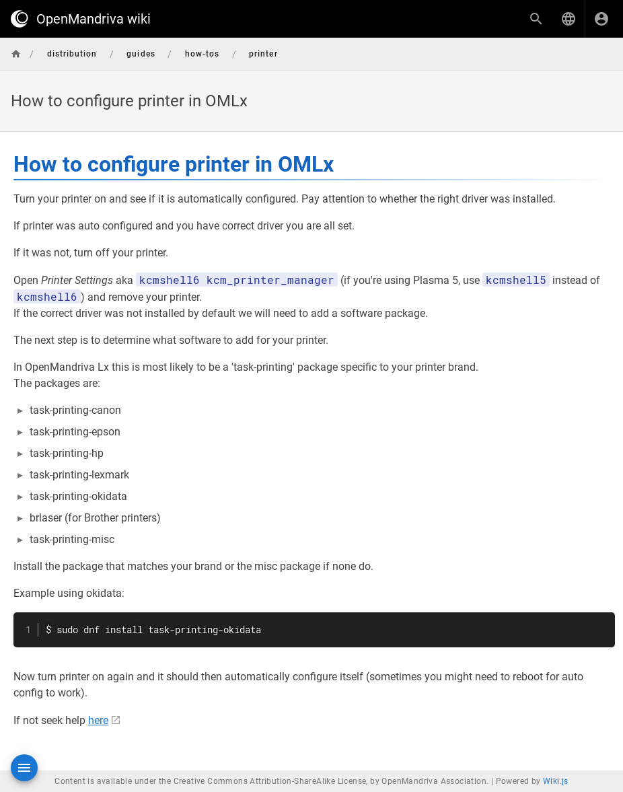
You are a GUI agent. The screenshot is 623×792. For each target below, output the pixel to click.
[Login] (601, 19)
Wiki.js (556, 781)
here (98, 720)
